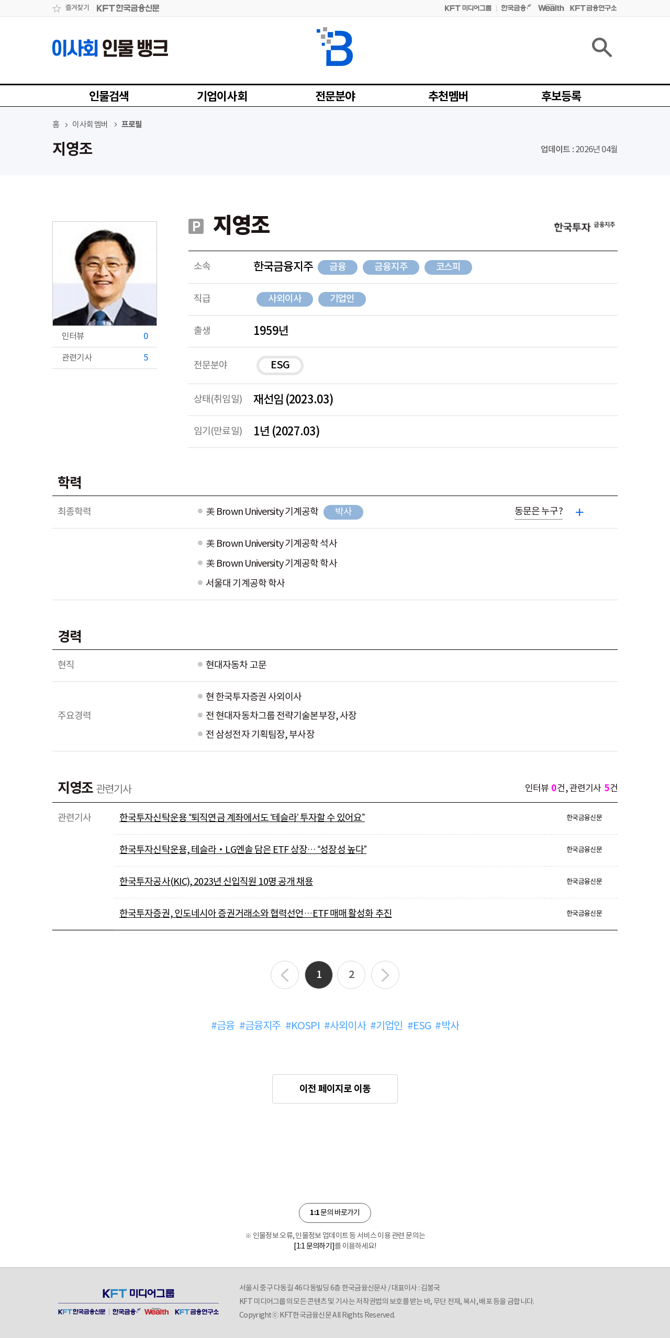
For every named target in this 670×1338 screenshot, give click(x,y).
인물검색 (109, 97)
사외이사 (285, 299)
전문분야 (335, 97)
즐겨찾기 (77, 8)
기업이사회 (222, 97)
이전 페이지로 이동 (335, 1089)
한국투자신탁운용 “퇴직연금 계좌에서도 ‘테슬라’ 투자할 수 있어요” (242, 818)
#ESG (419, 1026)
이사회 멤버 (90, 124)
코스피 (448, 267)
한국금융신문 (584, 818)
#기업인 (386, 1026)
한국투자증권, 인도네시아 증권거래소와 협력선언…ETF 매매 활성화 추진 (255, 913)
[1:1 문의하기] (314, 1246)
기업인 (342, 299)
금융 (337, 267)
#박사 (447, 1026)
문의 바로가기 (335, 1212)
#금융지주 (260, 1026)
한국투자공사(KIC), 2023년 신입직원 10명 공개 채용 (216, 881)
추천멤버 (448, 97)
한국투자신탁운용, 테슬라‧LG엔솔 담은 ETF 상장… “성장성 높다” (242, 850)
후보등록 (561, 97)
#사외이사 (345, 1026)
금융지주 (391, 267)
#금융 (223, 1026)
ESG (280, 365)
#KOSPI (302, 1026)
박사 (343, 512)
